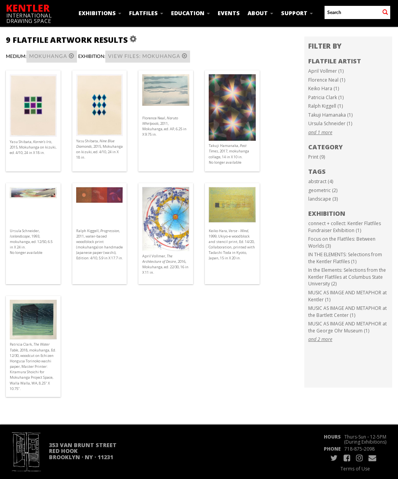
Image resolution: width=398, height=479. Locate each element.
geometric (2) (322, 190)
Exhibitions (100, 13)
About (260, 13)
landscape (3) (323, 199)
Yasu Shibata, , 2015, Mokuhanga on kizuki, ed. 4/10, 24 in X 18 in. (33, 147)
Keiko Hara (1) (323, 88)
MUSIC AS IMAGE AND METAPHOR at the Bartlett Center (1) (347, 311)
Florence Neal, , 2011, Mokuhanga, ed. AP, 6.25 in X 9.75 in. (164, 126)
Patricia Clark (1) (326, 97)
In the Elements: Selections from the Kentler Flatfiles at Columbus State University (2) (347, 277)
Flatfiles (146, 13)
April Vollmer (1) (326, 71)
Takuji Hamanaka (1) (330, 115)
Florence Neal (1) (326, 80)
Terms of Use (355, 468)
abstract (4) (320, 181)
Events (229, 13)
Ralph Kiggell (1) (325, 106)
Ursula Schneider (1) (330, 123)
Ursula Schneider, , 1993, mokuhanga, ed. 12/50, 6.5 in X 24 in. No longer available (31, 241)
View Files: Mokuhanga (147, 56)
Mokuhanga (51, 56)
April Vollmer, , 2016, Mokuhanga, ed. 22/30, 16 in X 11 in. (165, 264)
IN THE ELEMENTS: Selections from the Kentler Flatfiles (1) (345, 258)
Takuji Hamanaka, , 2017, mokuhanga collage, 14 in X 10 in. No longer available (229, 154)
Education (190, 13)
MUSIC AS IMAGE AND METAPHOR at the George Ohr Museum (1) (347, 327)
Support (297, 13)
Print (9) (316, 157)
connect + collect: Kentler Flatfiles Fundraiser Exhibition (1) (344, 227)
